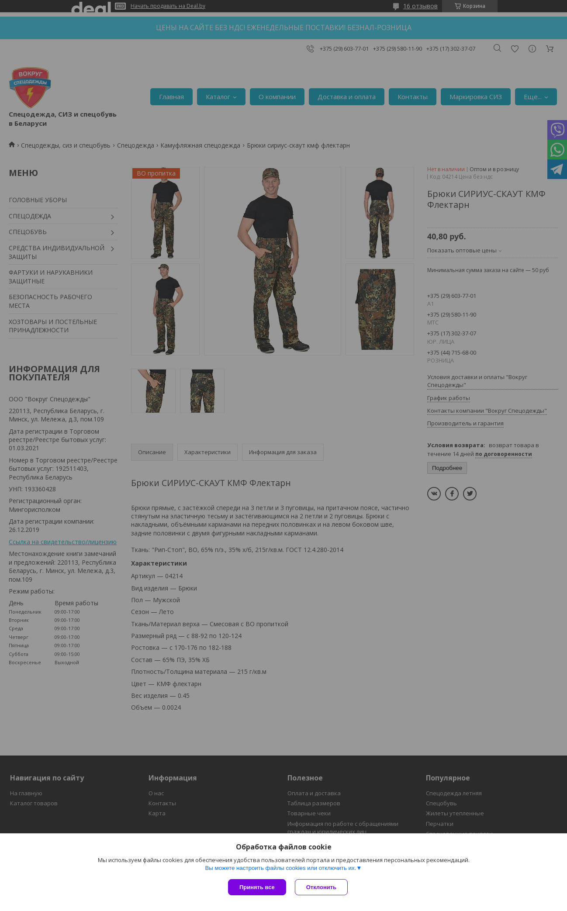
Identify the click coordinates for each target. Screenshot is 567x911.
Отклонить (321, 887)
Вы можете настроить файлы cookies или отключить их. (280, 868)
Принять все (257, 887)
